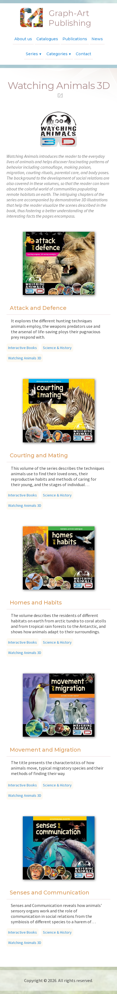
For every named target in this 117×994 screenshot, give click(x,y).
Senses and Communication (49, 892)
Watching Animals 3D (24, 358)
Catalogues (47, 38)
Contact (83, 53)
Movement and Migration (45, 749)
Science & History (57, 347)
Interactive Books (22, 347)
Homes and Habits (36, 602)
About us (23, 38)
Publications (74, 38)
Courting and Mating (39, 455)
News (97, 38)
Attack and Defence (38, 308)
